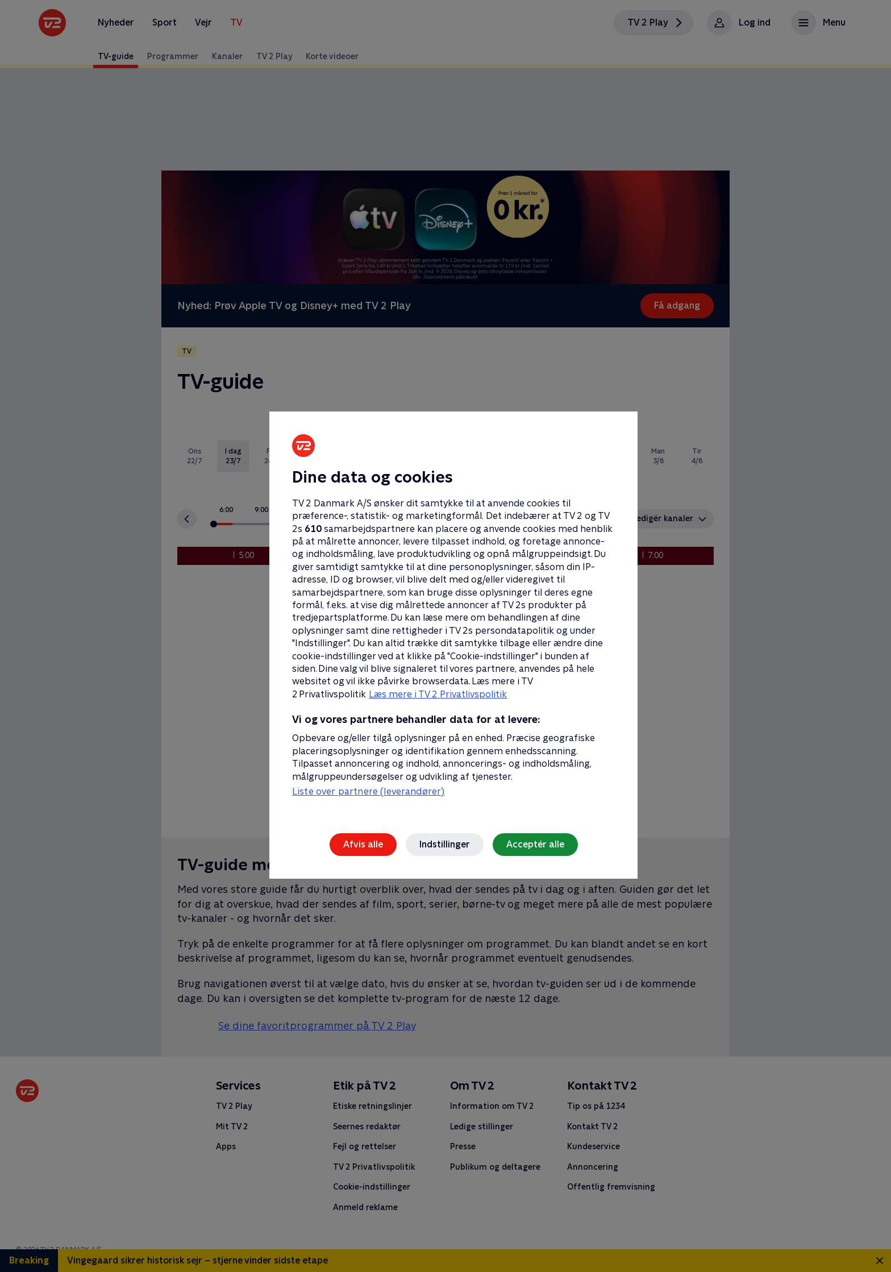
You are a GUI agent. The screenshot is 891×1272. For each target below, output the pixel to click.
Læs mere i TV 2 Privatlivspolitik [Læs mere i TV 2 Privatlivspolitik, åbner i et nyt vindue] (438, 694)
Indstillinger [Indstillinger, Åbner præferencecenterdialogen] (444, 844)
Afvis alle (363, 844)
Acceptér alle (535, 844)
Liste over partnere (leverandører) (368, 791)
